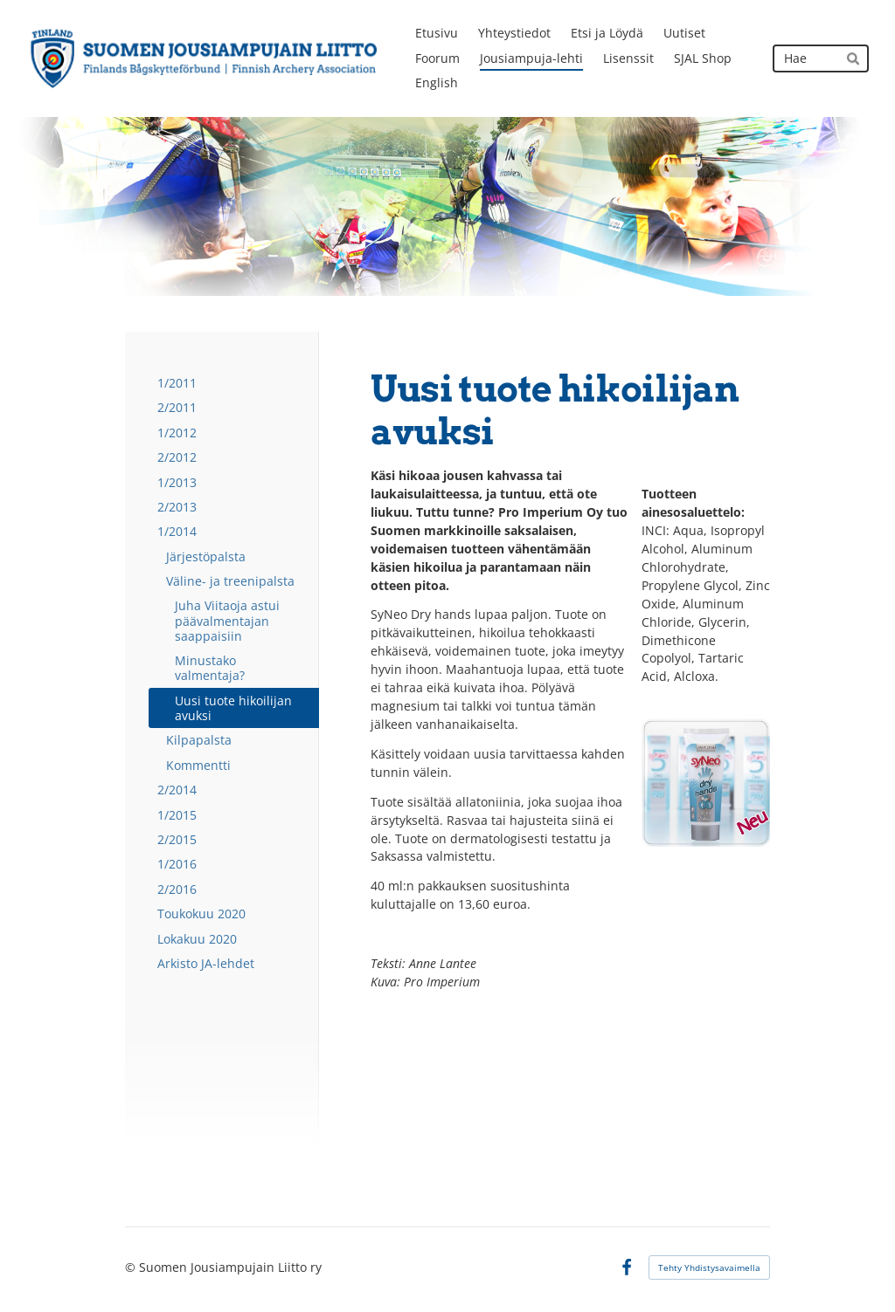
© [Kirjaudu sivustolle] (132, 1267)
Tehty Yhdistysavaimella (709, 1267)
